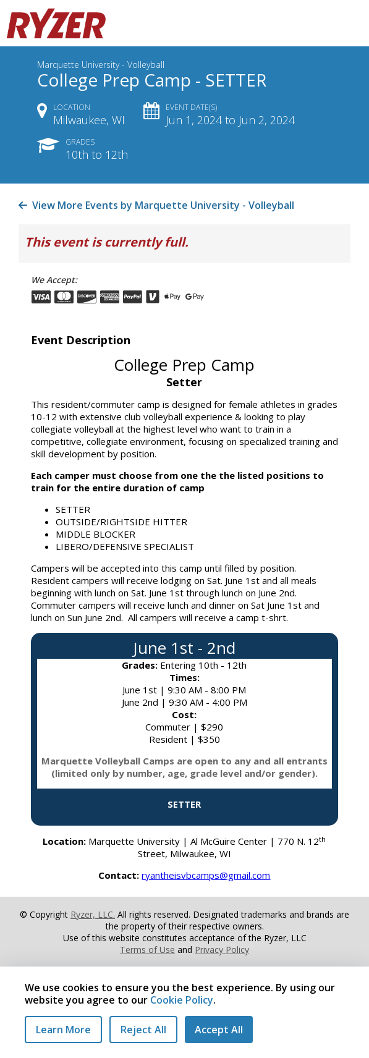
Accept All (219, 1029)
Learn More (63, 1029)
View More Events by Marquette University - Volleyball (156, 205)
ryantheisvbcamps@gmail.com (206, 875)
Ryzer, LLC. (92, 914)
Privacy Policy (222, 949)
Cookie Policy (181, 1000)
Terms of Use (147, 949)
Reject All (143, 1029)
